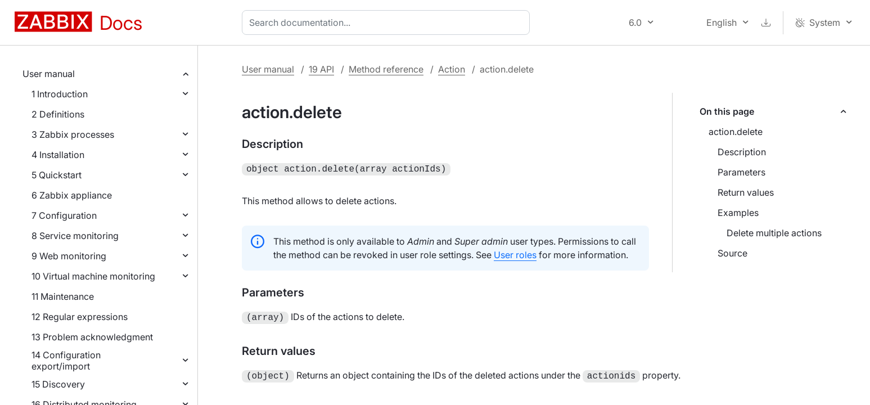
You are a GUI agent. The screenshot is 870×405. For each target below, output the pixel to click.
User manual (48, 73)
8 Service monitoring (75, 235)
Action (451, 69)
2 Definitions (57, 114)
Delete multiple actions (774, 232)
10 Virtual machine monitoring (93, 276)
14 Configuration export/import (66, 360)
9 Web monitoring (68, 256)
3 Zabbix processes (72, 134)
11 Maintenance (62, 296)
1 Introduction (59, 94)
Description (742, 152)
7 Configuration (64, 215)
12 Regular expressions (79, 316)
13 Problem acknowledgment (92, 337)
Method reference (386, 69)
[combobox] (388, 22)
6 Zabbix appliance (71, 195)
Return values (746, 192)
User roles (515, 253)
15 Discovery (58, 384)
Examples (738, 212)
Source (732, 253)
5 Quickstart (56, 175)
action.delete (736, 131)
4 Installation (57, 154)
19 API (321, 69)
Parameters (741, 172)
